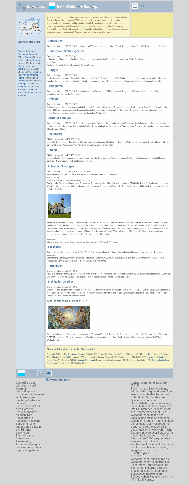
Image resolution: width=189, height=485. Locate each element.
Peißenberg (55, 133)
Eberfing (108, 354)
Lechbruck (89, 357)
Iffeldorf (53, 99)
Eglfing (121, 354)
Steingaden (157, 360)
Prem (55, 360)
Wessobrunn (58, 379)
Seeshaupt (54, 246)
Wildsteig (77, 363)
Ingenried (77, 357)
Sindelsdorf (141, 360)
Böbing (89, 354)
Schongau (89, 360)
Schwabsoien (115, 360)
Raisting (65, 360)
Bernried (53, 51)
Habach (133, 354)
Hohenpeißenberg (160, 354)
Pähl (138, 357)
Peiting (52, 149)
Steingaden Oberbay (61, 281)
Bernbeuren (55, 40)
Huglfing (55, 357)
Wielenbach (62, 363)
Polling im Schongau (61, 166)
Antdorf (59, 354)
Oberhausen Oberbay (103, 357)
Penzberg (166, 357)
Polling (50, 360)
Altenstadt (51, 354)
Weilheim (166, 360)
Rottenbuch (55, 265)
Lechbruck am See (59, 117)
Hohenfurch (55, 86)
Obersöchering (124, 357)
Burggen (53, 70)
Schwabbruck (100, 360)
